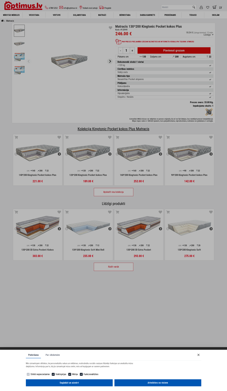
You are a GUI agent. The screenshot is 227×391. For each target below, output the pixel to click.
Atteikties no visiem (158, 382)
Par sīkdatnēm (53, 355)
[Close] (198, 355)
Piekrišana (33, 355)
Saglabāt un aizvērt (69, 382)
